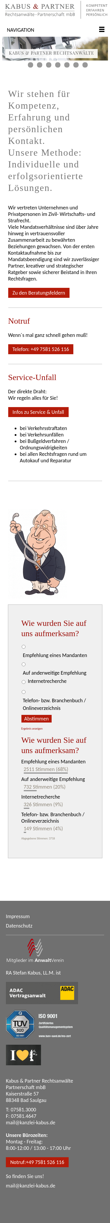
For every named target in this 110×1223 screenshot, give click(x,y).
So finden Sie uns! (25, 1176)
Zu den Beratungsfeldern (39, 293)
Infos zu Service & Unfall (38, 412)
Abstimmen (36, 718)
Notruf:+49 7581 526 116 (37, 1162)
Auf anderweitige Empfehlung (55, 673)
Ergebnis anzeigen (32, 728)
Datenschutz (19, 926)
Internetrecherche (47, 681)
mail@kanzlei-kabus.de (30, 1122)
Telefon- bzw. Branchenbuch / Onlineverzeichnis (54, 704)
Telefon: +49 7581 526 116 (41, 349)
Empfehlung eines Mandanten (55, 655)
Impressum (18, 916)
